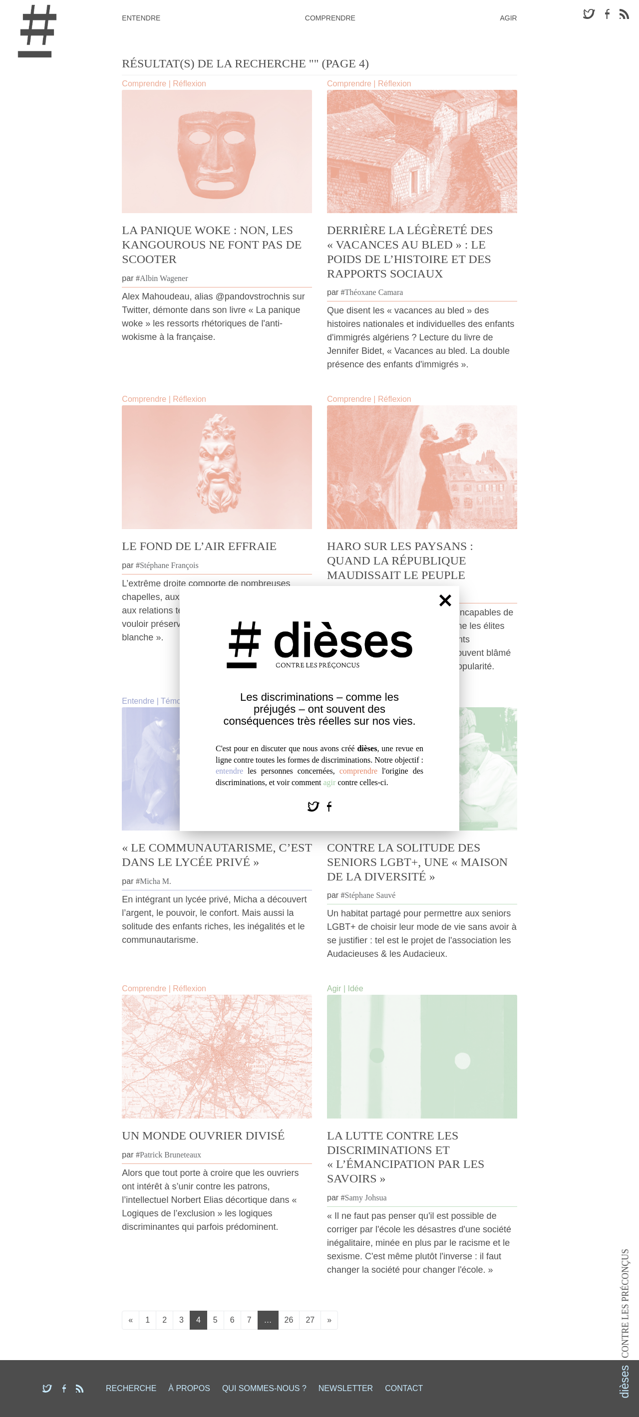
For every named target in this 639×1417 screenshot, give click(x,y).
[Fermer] (445, 600)
